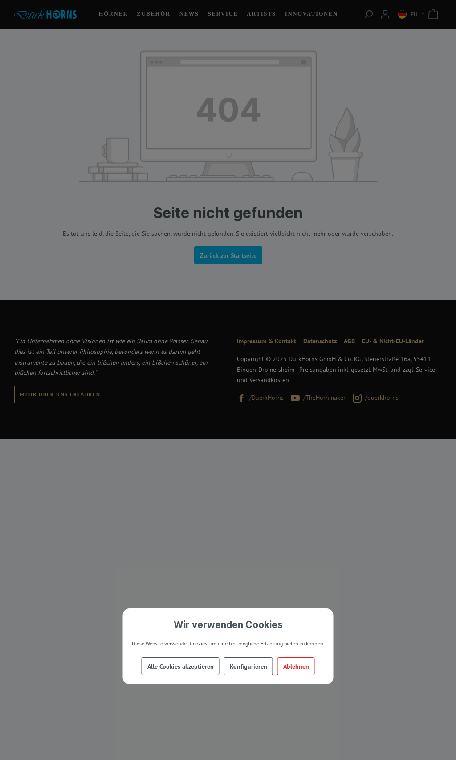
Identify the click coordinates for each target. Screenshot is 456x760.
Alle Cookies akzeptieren (180, 666)
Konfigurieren (248, 666)
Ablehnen (296, 666)
